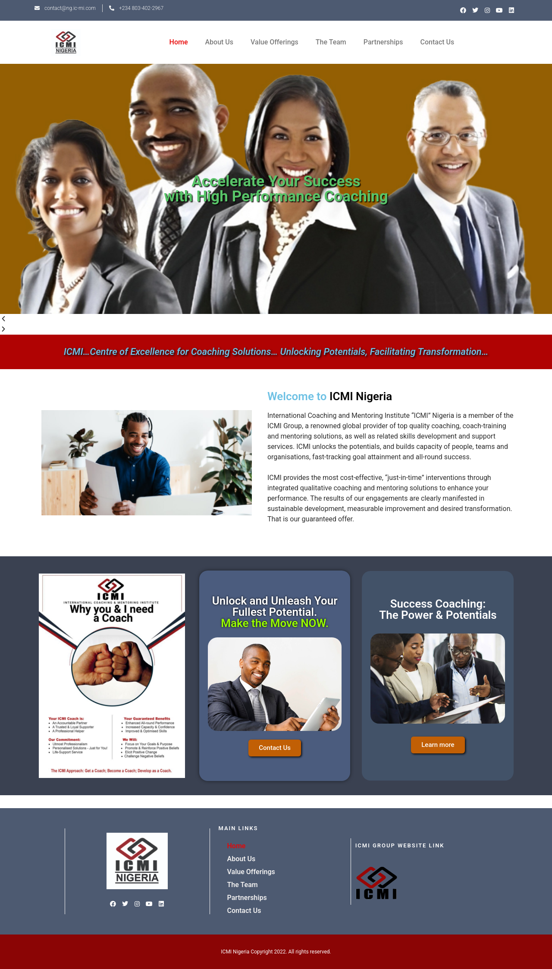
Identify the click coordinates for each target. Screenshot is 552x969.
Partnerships (383, 42)
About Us (219, 42)
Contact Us (437, 42)
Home (178, 42)
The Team (331, 42)
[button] (276, 319)
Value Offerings (274, 42)
